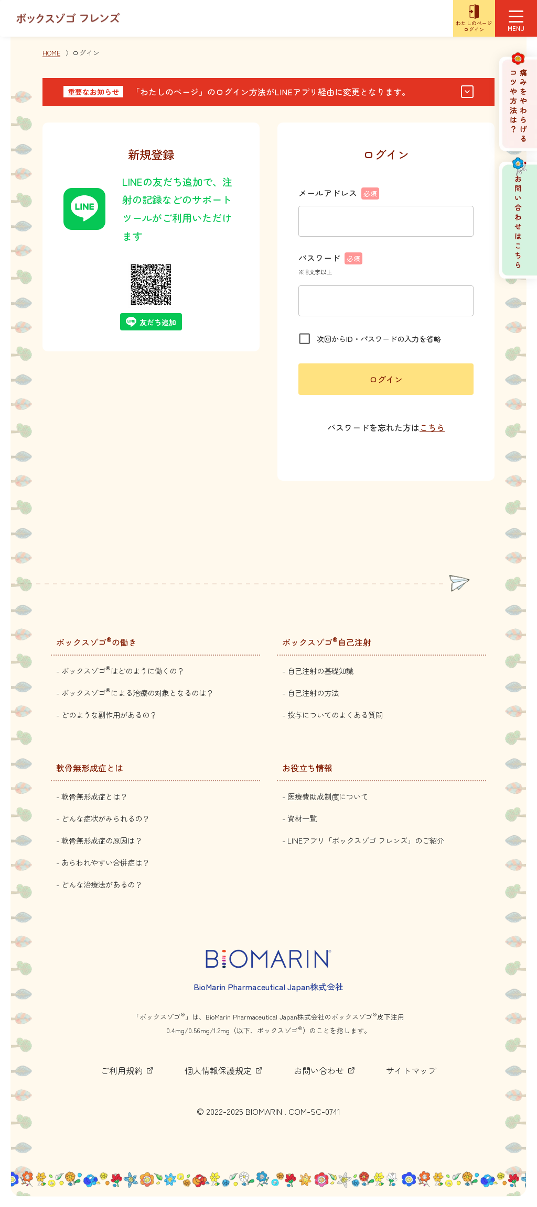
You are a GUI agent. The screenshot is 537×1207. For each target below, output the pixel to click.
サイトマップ (411, 1070)
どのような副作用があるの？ (109, 714)
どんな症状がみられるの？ (105, 818)
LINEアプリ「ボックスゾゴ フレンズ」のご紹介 (365, 840)
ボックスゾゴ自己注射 (326, 642)
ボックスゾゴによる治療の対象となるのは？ (137, 692)
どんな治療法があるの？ (101, 884)
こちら (432, 427)
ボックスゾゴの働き (96, 642)
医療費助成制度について (327, 796)
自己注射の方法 (313, 692)
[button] (268, 92)
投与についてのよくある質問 (335, 714)
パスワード (330, 257)
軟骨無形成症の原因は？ (101, 840)
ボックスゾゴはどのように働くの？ (122, 670)
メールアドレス (338, 192)
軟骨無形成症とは (89, 767)
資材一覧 (302, 818)
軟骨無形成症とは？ (94, 796)
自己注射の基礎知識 (320, 670)
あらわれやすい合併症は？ (105, 862)
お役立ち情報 (307, 767)
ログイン (386, 379)
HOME (51, 53)
